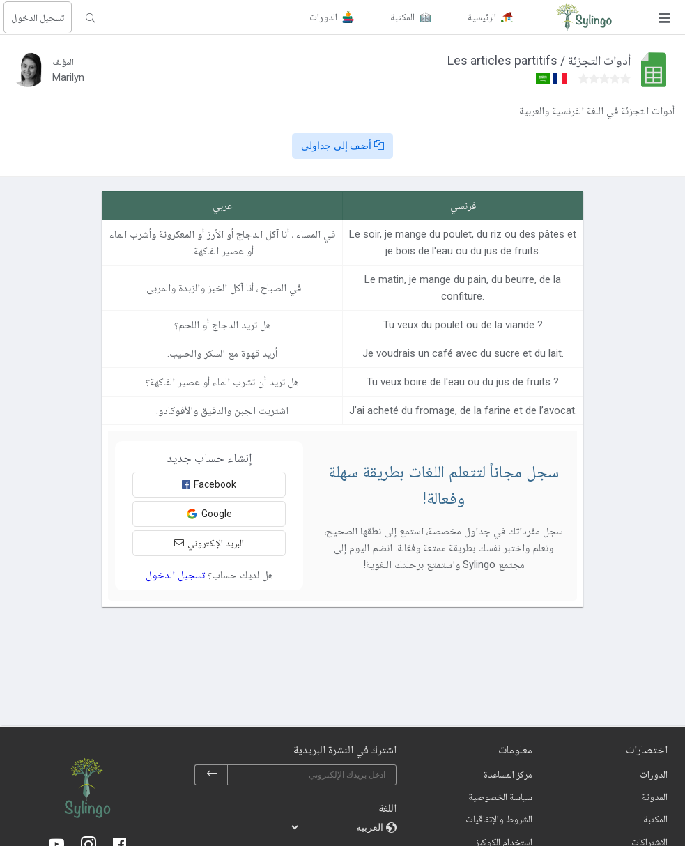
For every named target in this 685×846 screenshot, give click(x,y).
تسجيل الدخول (37, 17)
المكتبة (655, 818)
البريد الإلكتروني (209, 542)
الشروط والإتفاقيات (498, 818)
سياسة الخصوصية (500, 796)
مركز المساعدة (508, 774)
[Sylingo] (584, 17)
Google (209, 514)
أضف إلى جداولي (343, 145)
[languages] (338, 827)
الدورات (654, 774)
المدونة (655, 796)
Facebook (209, 484)
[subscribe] (211, 774)
